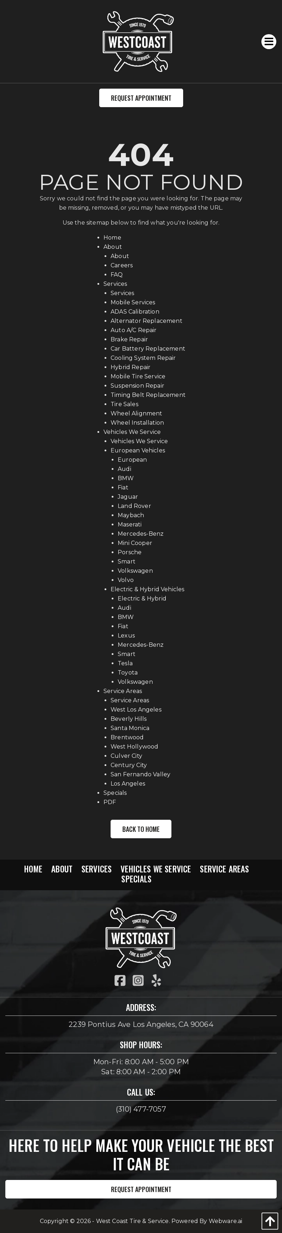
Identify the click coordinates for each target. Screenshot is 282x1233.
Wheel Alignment (136, 413)
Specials (115, 792)
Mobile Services (133, 302)
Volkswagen (135, 570)
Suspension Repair (137, 385)
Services (115, 283)
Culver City (126, 755)
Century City (129, 765)
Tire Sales (124, 404)
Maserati (130, 524)
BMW (126, 478)
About (112, 246)
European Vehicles (138, 450)
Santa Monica (130, 728)
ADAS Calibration (135, 311)
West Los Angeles (136, 709)
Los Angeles (128, 783)
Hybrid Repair (130, 367)
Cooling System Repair (143, 358)
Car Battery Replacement (148, 348)
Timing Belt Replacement (148, 395)
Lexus (126, 635)
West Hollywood (134, 746)
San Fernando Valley (140, 774)
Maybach (131, 515)
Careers (122, 265)
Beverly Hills (129, 718)
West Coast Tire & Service (132, 1221)
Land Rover (134, 506)
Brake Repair (129, 339)
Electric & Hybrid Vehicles (147, 589)
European (132, 459)
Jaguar (128, 496)
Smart (126, 561)
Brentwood (127, 737)
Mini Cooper (135, 543)
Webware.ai (226, 1221)
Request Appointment (141, 98)
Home (112, 237)
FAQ (117, 274)
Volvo (126, 580)
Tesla (125, 663)
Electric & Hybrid (142, 598)
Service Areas (122, 691)
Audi (124, 469)
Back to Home (141, 829)
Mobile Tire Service (138, 376)
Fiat (123, 487)
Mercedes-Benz (141, 533)
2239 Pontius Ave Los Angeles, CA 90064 (141, 1024)
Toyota (128, 672)
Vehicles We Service (132, 432)
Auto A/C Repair (133, 330)
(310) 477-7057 (141, 1109)
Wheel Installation (137, 422)
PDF (109, 802)
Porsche (130, 552)
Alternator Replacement (146, 321)
